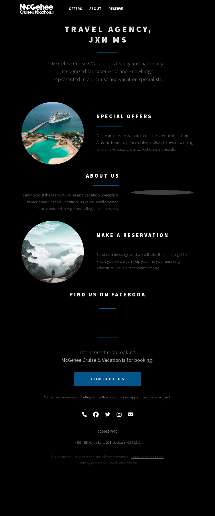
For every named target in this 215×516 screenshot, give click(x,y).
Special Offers (124, 116)
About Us (102, 175)
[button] (84, 414)
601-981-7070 (107, 431)
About (95, 8)
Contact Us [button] (108, 379)
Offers (75, 8)
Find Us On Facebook (108, 294)
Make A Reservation (132, 235)
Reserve (116, 8)
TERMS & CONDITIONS (147, 456)
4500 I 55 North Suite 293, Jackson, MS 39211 (108, 442)
